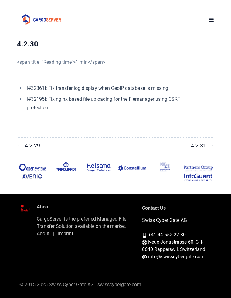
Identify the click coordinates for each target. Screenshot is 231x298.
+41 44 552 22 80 (167, 235)
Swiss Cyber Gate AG (164, 220)
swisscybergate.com (119, 284)
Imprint (65, 233)
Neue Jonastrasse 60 (170, 242)
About (43, 233)
